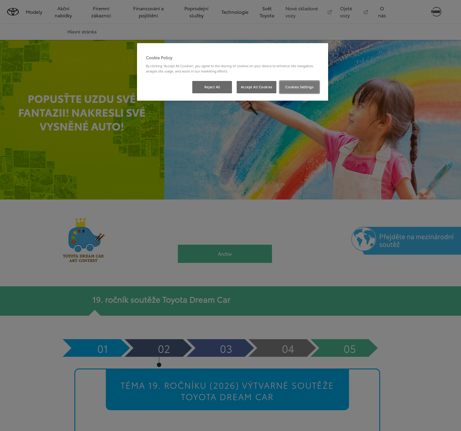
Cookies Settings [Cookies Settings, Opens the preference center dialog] (299, 86)
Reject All (212, 86)
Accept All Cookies (256, 86)
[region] (232, 72)
